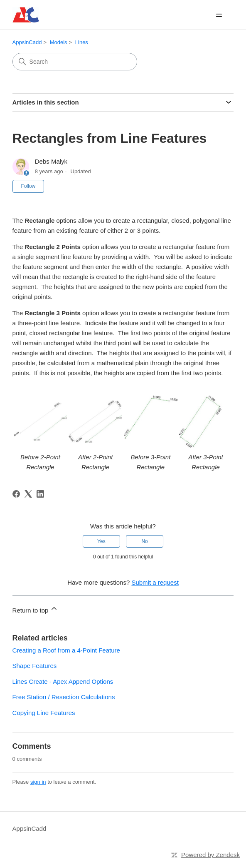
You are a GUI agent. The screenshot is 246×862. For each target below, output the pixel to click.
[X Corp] (28, 494)
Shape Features (34, 665)
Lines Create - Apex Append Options (62, 681)
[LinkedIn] (40, 494)
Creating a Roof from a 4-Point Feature (66, 650)
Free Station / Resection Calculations (63, 696)
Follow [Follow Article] (28, 186)
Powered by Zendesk (210, 854)
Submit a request (154, 582)
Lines (81, 42)
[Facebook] (16, 494)
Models (58, 42)
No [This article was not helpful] (144, 541)
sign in (38, 782)
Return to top (35, 609)
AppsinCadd (27, 42)
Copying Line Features (43, 712)
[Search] (75, 61)
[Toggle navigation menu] (219, 15)
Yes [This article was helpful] (101, 541)
